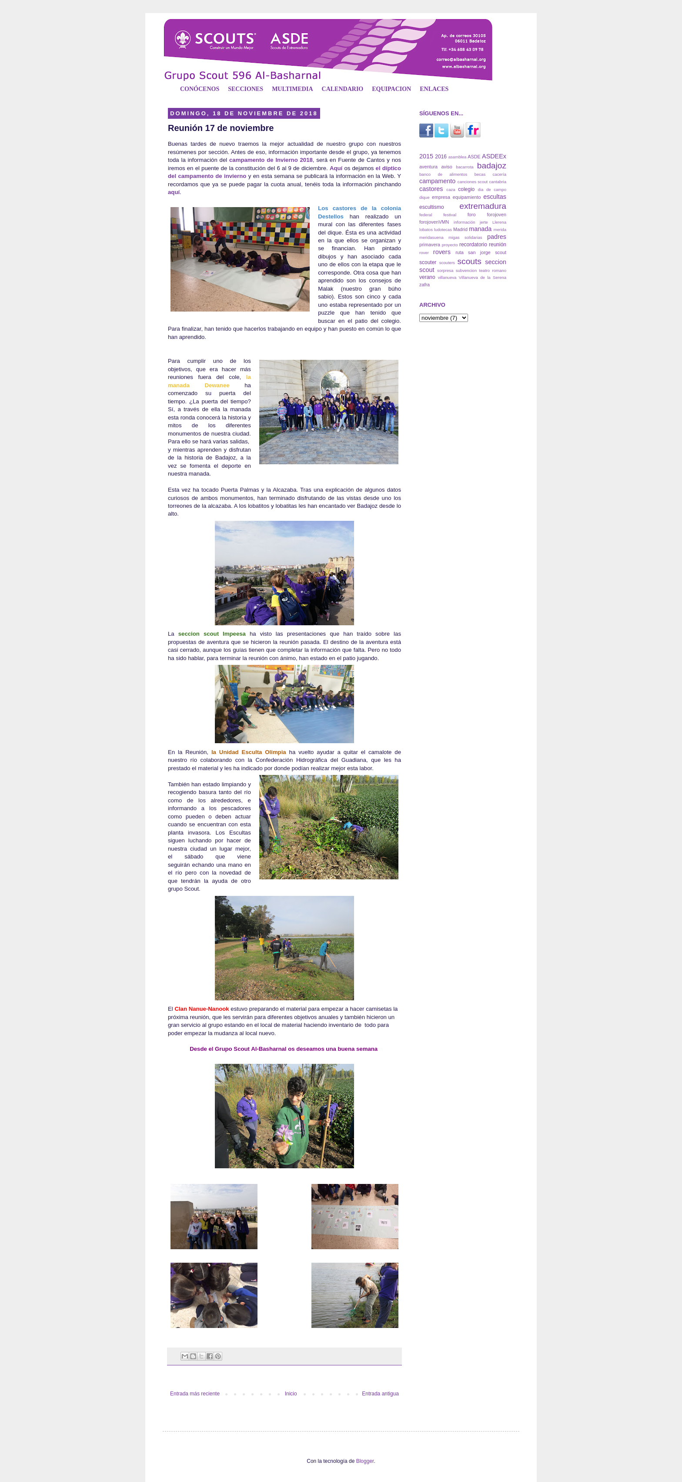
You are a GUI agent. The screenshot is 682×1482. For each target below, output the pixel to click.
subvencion (466, 270)
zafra (424, 284)
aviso (446, 166)
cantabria (497, 181)
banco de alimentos (443, 174)
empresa (441, 197)
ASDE (474, 156)
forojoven (496, 214)
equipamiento (467, 197)
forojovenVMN (434, 222)
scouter (427, 262)
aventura (428, 166)
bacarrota (465, 166)
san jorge (479, 252)
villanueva (447, 277)
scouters (447, 262)
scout (500, 252)
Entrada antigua (380, 1394)
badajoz (491, 165)
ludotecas (443, 229)
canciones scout (473, 181)
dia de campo (492, 189)
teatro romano (492, 270)
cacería (499, 174)
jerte (484, 222)
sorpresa (445, 270)
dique (424, 197)
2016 (441, 157)
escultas (494, 196)
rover (424, 252)
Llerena (499, 222)
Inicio (291, 1394)
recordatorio (473, 244)
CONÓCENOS (199, 89)
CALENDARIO (343, 89)
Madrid (460, 229)
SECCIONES (245, 89)
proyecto (450, 244)
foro (472, 214)
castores (431, 188)
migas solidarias (465, 237)
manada (480, 228)
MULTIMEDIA (292, 89)
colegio (466, 189)
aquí (174, 192)
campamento (437, 181)
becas (480, 174)
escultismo (431, 207)
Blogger (365, 1461)
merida (500, 229)
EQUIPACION (391, 89)
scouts (469, 261)
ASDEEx (494, 156)
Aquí (336, 168)
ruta (459, 252)
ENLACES (434, 89)
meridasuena (431, 237)
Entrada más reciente (195, 1394)
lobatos (426, 229)
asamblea (457, 156)
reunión (497, 244)
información (464, 222)
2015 (426, 156)
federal (425, 214)
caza (450, 189)
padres (496, 236)
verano (427, 277)
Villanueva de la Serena (482, 277)
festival (449, 214)
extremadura (482, 206)
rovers (442, 251)
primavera (429, 244)
